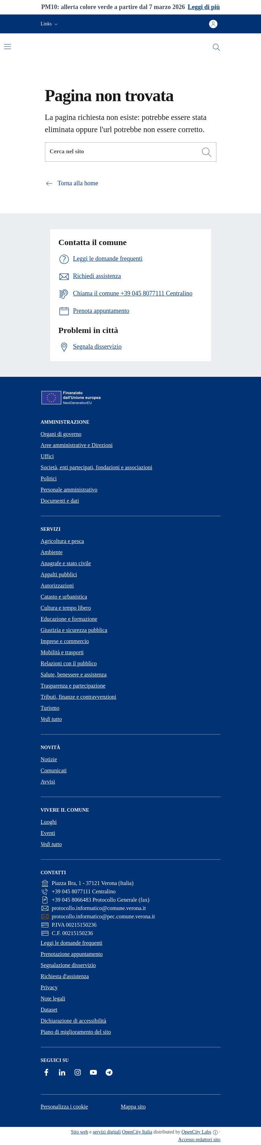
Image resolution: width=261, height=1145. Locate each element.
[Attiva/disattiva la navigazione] (7, 46)
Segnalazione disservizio (68, 965)
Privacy (49, 987)
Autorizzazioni (57, 585)
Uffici (47, 456)
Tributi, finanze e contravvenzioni (78, 697)
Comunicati (54, 770)
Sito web (79, 1132)
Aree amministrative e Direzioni (77, 445)
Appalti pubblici (59, 574)
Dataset (49, 1010)
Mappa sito (133, 1107)
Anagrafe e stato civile (66, 563)
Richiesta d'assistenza (65, 976)
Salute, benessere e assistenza (74, 674)
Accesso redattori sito (199, 1139)
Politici (49, 478)
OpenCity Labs (196, 1132)
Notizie (49, 759)
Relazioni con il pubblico (69, 663)
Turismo (50, 708)
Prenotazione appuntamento (72, 954)
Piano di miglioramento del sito (76, 1032)
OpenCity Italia (137, 1132)
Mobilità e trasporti (62, 652)
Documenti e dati (60, 501)
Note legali (53, 998)
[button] (50, 24)
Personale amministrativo (69, 490)
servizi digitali (107, 1132)
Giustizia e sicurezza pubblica (74, 630)
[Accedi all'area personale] (213, 24)
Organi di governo (61, 434)
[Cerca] (206, 152)
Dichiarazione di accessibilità (73, 1021)
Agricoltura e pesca (62, 541)
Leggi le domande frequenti (71, 943)
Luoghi (49, 822)
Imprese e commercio (65, 641)
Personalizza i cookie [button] (64, 1107)
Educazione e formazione (69, 619)
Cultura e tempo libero (66, 608)
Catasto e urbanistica (64, 597)
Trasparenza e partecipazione (73, 686)
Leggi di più (204, 6)
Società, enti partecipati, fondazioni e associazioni (96, 467)
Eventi (48, 833)
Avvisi (48, 782)
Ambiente (52, 552)
